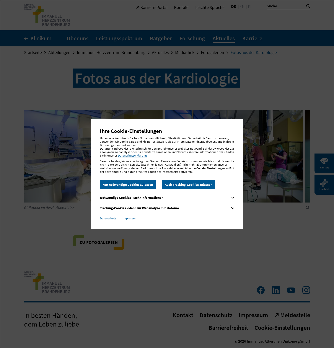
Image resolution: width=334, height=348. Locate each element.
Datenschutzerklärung (132, 155)
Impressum (130, 218)
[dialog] (167, 174)
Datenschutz (108, 218)
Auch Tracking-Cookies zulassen (188, 184)
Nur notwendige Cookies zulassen (128, 184)
